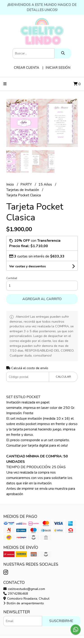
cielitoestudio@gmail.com (24, 589)
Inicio (10, 184)
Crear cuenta (26, 67)
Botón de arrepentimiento (23, 603)
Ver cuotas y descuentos (27, 266)
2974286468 (15, 593)
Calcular (63, 377)
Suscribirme (61, 620)
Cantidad (11, 278)
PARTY (26, 184)
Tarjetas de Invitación (23, 189)
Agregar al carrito (42, 299)
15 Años (45, 184)
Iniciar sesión (57, 67)
